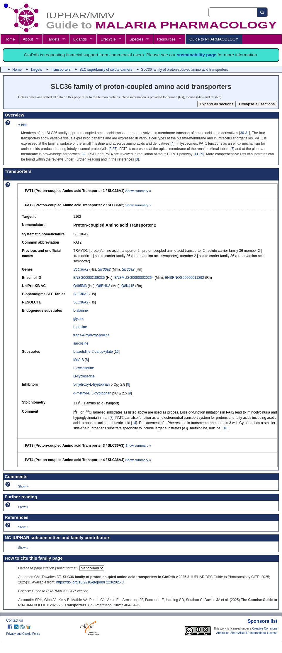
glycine (78, 319)
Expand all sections (216, 104)
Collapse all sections (257, 104)
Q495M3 (80, 286)
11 (196, 154)
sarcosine (80, 343)
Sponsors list (262, 621)
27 (114, 149)
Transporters (61, 70)
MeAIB (78, 360)
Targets (53, 39)
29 (201, 154)
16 (116, 352)
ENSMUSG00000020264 (134, 278)
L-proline (80, 327)
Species (136, 39)
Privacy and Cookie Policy (23, 633)
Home (9, 39)
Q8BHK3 (103, 286)
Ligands (80, 39)
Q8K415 (127, 286)
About (28, 39)
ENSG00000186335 (89, 278)
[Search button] (262, 12)
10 (225, 428)
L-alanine (80, 310)
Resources (166, 39)
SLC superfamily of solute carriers (105, 70)
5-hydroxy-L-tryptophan (91, 384)
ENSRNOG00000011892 (184, 278)
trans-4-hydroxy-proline (91, 335)
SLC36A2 (80, 294)
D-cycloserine (84, 376)
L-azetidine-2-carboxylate (93, 352)
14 (134, 423)
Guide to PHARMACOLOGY (213, 39)
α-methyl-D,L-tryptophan (92, 393)
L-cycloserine (83, 368)
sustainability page (196, 54)
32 (83, 154)
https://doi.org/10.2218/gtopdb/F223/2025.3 (90, 582)
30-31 (244, 133)
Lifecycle (108, 39)
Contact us (14, 620)
